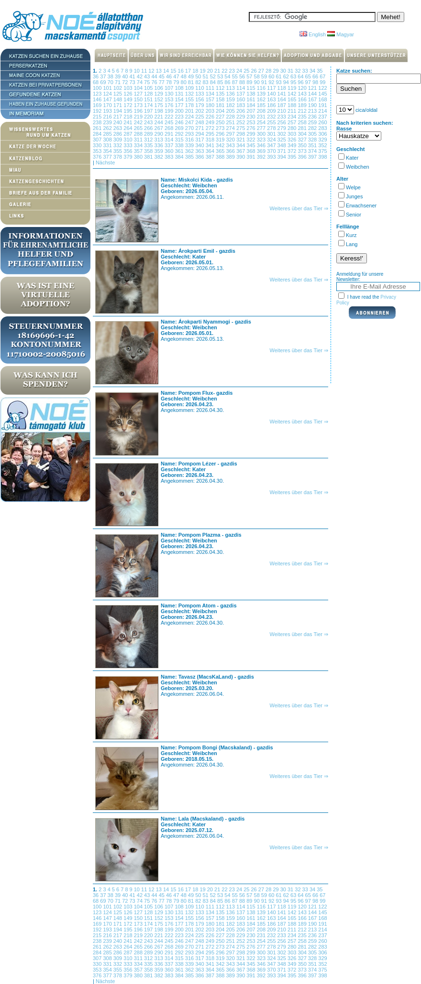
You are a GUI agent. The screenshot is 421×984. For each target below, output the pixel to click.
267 (160, 128)
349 (293, 145)
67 (322, 76)
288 (139, 134)
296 (221, 134)
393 (272, 157)
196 (139, 111)
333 (128, 145)
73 (132, 82)
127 (139, 94)
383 (170, 157)
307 (98, 139)
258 (303, 122)
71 (118, 82)
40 (125, 76)
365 (221, 151)
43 (147, 76)
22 (225, 71)
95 (294, 82)
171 (118, 105)
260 (322, 122)
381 (149, 157)
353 (98, 151)
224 (190, 116)
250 (221, 122)
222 (170, 116)
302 (282, 134)
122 (322, 88)
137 (241, 94)
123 (98, 94)
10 (137, 71)
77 (162, 82)
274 (231, 128)
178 (190, 105)
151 (149, 99)
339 (190, 145)
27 (262, 71)
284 (98, 134)
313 (160, 139)
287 (128, 134)
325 (282, 139)
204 (221, 111)
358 (149, 151)
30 (284, 71)
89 (250, 82)
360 (170, 151)
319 (221, 139)
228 (231, 116)
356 (128, 151)
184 (251, 105)
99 (322, 82)
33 (306, 71)
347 (272, 145)
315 (180, 139)
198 (160, 111)
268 (170, 128)
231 (262, 116)
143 (303, 94)
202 (200, 111)
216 (108, 116)
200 (180, 111)
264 (128, 128)
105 (149, 88)
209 (272, 111)
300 (262, 134)
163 (272, 99)
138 (251, 94)
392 (262, 157)
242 (139, 122)
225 (200, 116)
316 (190, 139)
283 (322, 128)
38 (111, 76)
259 (313, 122)
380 (139, 157)
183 (241, 105)
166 (303, 99)
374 (313, 151)
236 (313, 116)
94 (286, 82)
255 (272, 122)
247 (190, 122)
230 (251, 116)
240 (118, 122)
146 (98, 99)
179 (200, 105)
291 (170, 134)
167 (313, 99)
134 (211, 94)
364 (211, 151)
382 (160, 157)
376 (98, 157)
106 (160, 88)
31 (291, 71)
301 (272, 134)
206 (241, 111)
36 (96, 76)
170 (108, 105)
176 (170, 105)
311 (139, 139)
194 (118, 111)
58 (257, 76)
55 (235, 76)
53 (220, 76)
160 (241, 99)
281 (303, 128)
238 (98, 122)
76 (154, 82)
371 (282, 151)
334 (139, 145)
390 (241, 157)
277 (262, 128)
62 (286, 76)
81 (191, 82)
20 (210, 71)
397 (313, 157)
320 (231, 139)
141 (282, 94)
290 (160, 134)
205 (231, 111)
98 (316, 82)
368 (251, 151)
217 (118, 116)
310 (128, 139)
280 (293, 128)
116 (262, 88)
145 (322, 94)
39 (118, 76)
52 (213, 76)
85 (220, 82)
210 (282, 111)
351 (313, 145)
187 (282, 105)
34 (313, 71)
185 (262, 105)
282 (313, 128)
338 (180, 145)
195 (128, 111)
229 (241, 116)
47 (176, 76)
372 (293, 151)
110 (200, 88)
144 (313, 94)
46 (169, 76)
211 (293, 111)
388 (221, 157)
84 (213, 82)
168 (322, 99)
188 (293, 105)
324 (272, 139)
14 (166, 71)
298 (241, 134)
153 (170, 99)
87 (235, 82)
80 (184, 82)
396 (303, 157)
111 (211, 88)
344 (241, 145)
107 (170, 88)
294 (200, 134)
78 (169, 82)
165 (293, 99)
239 (108, 122)
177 (180, 105)
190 (313, 105)
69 (103, 82)
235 (303, 116)
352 (322, 145)
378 (118, 157)
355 (118, 151)
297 (231, 134)
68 (96, 82)
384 (180, 157)
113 (231, 88)
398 (322, 157)
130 (170, 94)
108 (180, 88)
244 (160, 122)
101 (108, 88)
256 (282, 122)
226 (211, 116)
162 (262, 99)
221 (160, 116)
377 (108, 157)
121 (313, 88)
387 (211, 157)
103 (128, 88)
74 (140, 82)
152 (160, 99)
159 (231, 99)
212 (303, 111)
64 (301, 76)
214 (322, 111)
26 (254, 71)
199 (170, 111)
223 (180, 116)
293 (190, 134)
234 (293, 116)
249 (211, 122)
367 (241, 151)
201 (190, 111)
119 (293, 88)
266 (149, 128)
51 (206, 76)
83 (206, 82)
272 (211, 128)
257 (293, 122)
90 (257, 82)
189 (303, 105)
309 (118, 139)
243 (149, 122)
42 (140, 76)
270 (190, 128)
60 (272, 76)
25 (247, 71)
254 (262, 122)
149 (128, 99)
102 (118, 88)
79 (176, 82)
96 (301, 82)
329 (322, 139)
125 (118, 94)
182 (231, 105)
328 (313, 139)
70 (111, 82)
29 (276, 71)
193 (108, 111)
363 (200, 151)
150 (139, 99)
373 (303, 151)
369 (262, 151)
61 (279, 76)
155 (190, 99)
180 (211, 105)
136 (231, 94)
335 (149, 145)
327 (303, 139)
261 (98, 128)
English (312, 34)
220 (149, 116)
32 (298, 71)
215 (98, 116)
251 (231, 122)
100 (98, 88)
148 (118, 99)
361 (180, 151)
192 (98, 111)
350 (303, 145)
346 (262, 145)
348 (282, 145)
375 (322, 151)
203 (211, 111)
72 (125, 82)
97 (308, 82)
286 (118, 134)
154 (180, 99)
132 (190, 94)
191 (322, 105)
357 (139, 151)
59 (264, 76)
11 (144, 71)
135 (221, 94)
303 (293, 134)
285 (108, 134)
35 (319, 71)
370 (272, 151)
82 (198, 82)
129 (160, 94)
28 (269, 71)
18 (195, 71)
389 (231, 157)
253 (251, 122)
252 (241, 122)
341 (211, 145)
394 (282, 157)
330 (98, 145)
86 (228, 82)
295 (211, 134)
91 (264, 82)
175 (160, 105)
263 (118, 128)
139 (262, 94)
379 (128, 157)
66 (316, 76)
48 (184, 76)
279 (282, 128)
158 (221, 99)
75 (147, 82)
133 (200, 94)
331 (108, 145)
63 (294, 76)
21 (218, 71)
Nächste (105, 162)
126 (128, 94)
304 (303, 134)
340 (200, 145)
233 (282, 116)
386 (200, 157)
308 (108, 139)
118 (282, 88)
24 (240, 71)
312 (149, 139)
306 (322, 134)
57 (250, 76)
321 (241, 139)
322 (251, 139)
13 (159, 71)
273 (221, 128)
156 (200, 99)
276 (251, 128)
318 (211, 139)
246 (180, 122)
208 (262, 111)
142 (293, 94)
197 (149, 111)
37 (103, 76)
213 (313, 111)
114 (241, 88)
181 (221, 105)
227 (221, 116)
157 (211, 99)
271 (200, 128)
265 (139, 128)
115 (251, 88)
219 (139, 116)
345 (251, 145)
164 (282, 99)
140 (272, 94)
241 (128, 122)
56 (242, 76)
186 (272, 105)
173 (139, 105)
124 (108, 94)
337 (170, 145)
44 (154, 76)
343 (231, 145)
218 (128, 116)
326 (293, 139)
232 (272, 116)
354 (108, 151)
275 (241, 128)
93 (279, 82)
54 (228, 76)
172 (128, 105)
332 (118, 145)
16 (181, 71)
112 (221, 88)
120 (303, 88)
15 (173, 71)
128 (149, 94)
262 (108, 128)
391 (251, 157)
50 (198, 76)
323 (262, 139)
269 (180, 128)
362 (190, 151)
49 (191, 76)
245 (170, 122)
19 (203, 71)
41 (132, 76)
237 (322, 116)
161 (251, 99)
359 (160, 151)
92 (272, 82)
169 (98, 105)
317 (200, 139)
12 (151, 71)
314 (170, 139)
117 (272, 88)
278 (272, 128)
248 (200, 122)
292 (180, 134)
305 (313, 134)
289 (149, 134)
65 (308, 76)
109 (190, 88)
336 (160, 145)
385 (190, 157)
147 (108, 99)
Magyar (340, 34)
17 (188, 71)
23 (232, 71)
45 (162, 76)
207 (251, 111)
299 (251, 134)
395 (293, 157)
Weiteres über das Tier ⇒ (298, 208)
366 (231, 151)
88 (242, 82)
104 (139, 88)
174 (149, 105)
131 (180, 94)
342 (221, 145)
